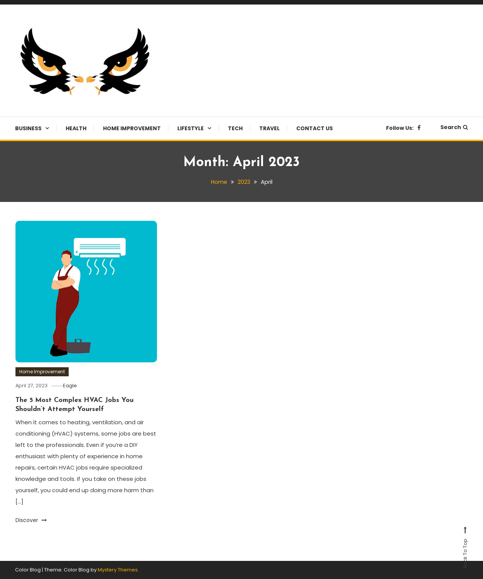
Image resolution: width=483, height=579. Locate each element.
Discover (31, 520)
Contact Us (314, 128)
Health (76, 128)
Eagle (72, 385)
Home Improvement (132, 128)
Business (28, 128)
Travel (269, 128)
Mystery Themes (118, 569)
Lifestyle (190, 128)
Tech (235, 128)
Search (454, 127)
